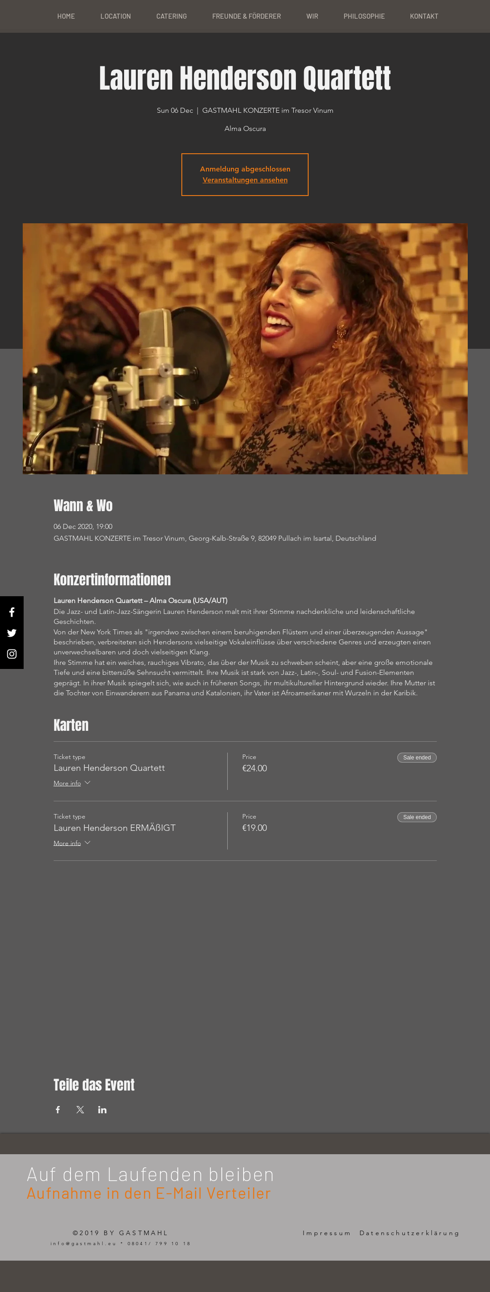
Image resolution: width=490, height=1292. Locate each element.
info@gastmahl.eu (83, 1244)
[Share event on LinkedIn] (102, 1109)
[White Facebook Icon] (11, 612)
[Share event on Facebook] (58, 1109)
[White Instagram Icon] (11, 654)
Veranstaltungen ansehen (245, 180)
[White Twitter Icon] (11, 633)
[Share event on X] (80, 1109)
